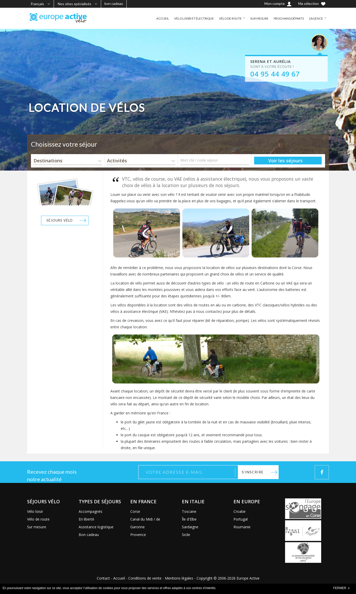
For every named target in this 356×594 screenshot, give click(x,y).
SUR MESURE (259, 18)
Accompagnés (90, 511)
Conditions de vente (144, 578)
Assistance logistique (96, 526)
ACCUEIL (161, 18)
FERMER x (341, 588)
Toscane (189, 511)
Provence (138, 534)
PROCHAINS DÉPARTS (288, 18)
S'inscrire (253, 472)
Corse (135, 511)
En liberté (86, 519)
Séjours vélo (59, 220)
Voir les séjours (285, 160)
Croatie (239, 511)
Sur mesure (36, 526)
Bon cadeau (89, 534)
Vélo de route (38, 519)
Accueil (119, 578)
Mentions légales (179, 578)
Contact (103, 578)
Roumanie (241, 526)
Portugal (240, 519)
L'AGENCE (316, 18)
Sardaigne (190, 526)
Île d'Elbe (189, 519)
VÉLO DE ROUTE (229, 18)
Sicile (186, 534)
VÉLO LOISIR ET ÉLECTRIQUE (193, 18)
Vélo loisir (35, 511)
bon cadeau (113, 3)
